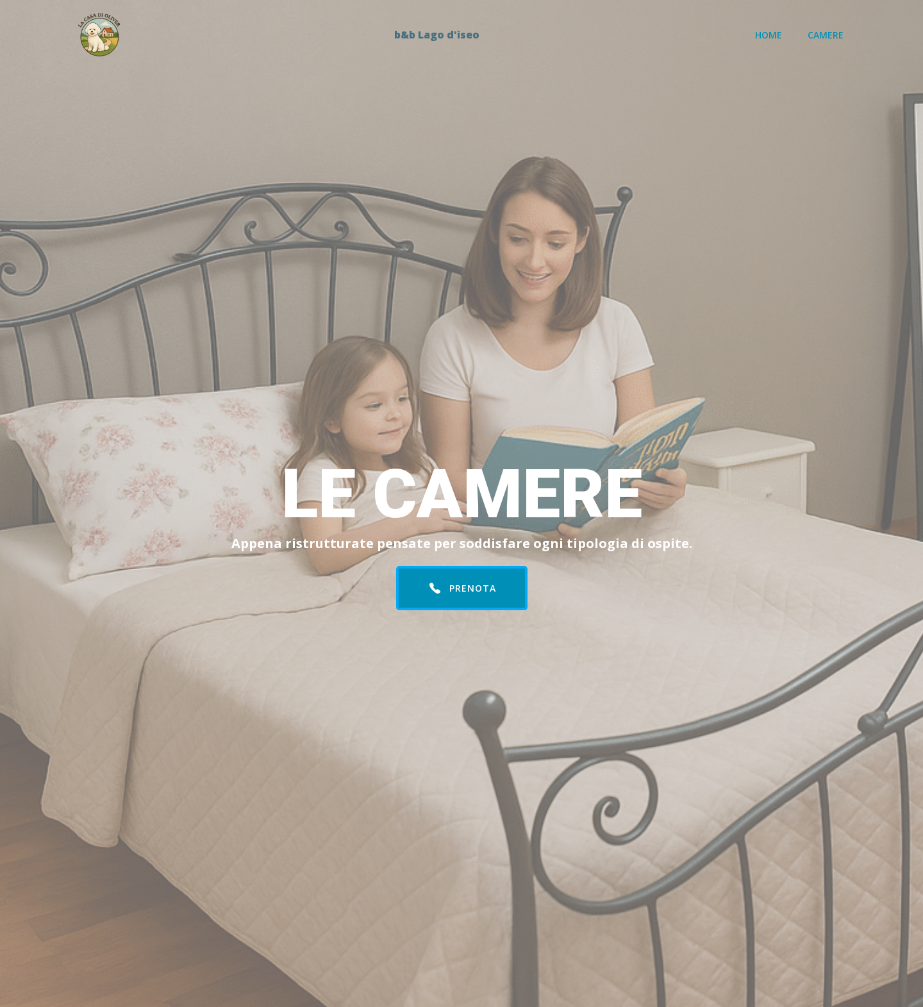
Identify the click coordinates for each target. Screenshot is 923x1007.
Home (768, 35)
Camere (826, 35)
